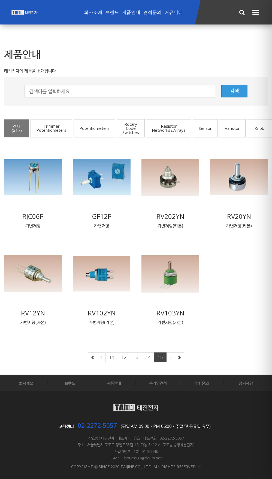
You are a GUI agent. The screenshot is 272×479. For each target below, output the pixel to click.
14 (148, 357)
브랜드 (112, 12)
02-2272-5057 (97, 425)
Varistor (232, 128)
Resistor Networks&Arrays (169, 128)
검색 (234, 90)
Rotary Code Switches (130, 128)
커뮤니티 (173, 12)
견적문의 (152, 12)
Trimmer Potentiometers (51, 128)
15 (160, 357)
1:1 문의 (202, 383)
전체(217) (17, 128)
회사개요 (26, 383)
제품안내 (131, 12)
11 (111, 357)
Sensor (205, 128)
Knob (259, 128)
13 (135, 357)
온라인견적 (158, 383)
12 (123, 357)
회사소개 (93, 12)
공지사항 (246, 383)
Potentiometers (94, 128)
